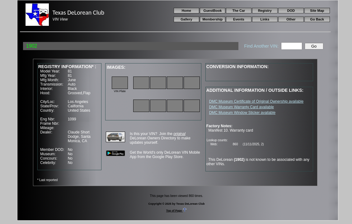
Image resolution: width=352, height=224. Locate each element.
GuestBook (213, 10)
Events (238, 19)
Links (265, 19)
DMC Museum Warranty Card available (241, 107)
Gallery (186, 19)
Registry (265, 10)
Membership (213, 19)
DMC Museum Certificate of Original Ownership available (256, 101)
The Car (238, 10)
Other (290, 19)
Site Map (317, 10)
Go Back (317, 19)
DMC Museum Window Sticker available (242, 112)
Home (186, 10)
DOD (291, 10)
